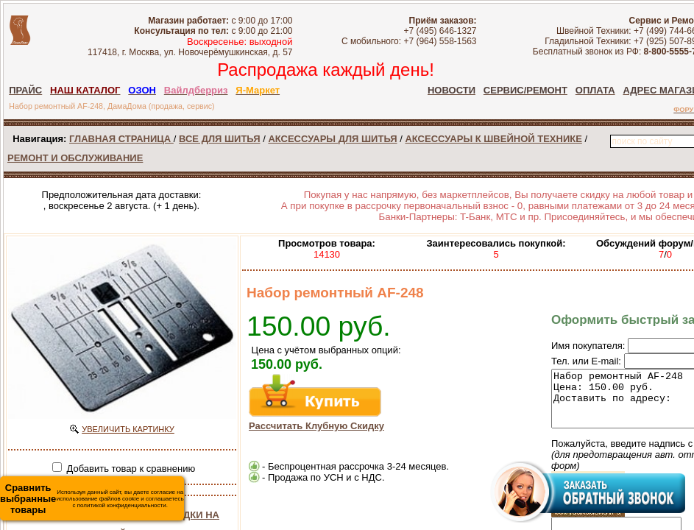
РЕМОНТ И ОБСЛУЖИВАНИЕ (75, 157)
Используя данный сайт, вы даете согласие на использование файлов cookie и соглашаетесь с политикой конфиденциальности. (92, 498)
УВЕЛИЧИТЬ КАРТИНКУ (128, 429)
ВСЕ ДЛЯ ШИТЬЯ (219, 138)
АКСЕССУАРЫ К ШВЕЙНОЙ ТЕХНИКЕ (493, 138)
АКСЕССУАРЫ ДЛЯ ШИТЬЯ (332, 138)
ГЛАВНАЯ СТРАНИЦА (121, 138)
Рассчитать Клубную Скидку (316, 425)
